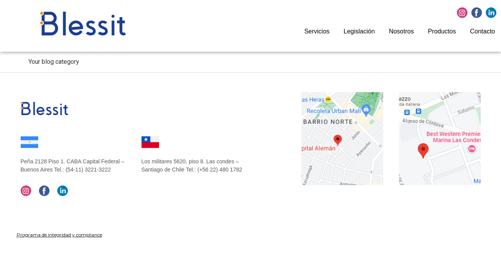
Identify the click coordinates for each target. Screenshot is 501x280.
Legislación (359, 31)
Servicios (316, 31)
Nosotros (401, 31)
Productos (442, 31)
